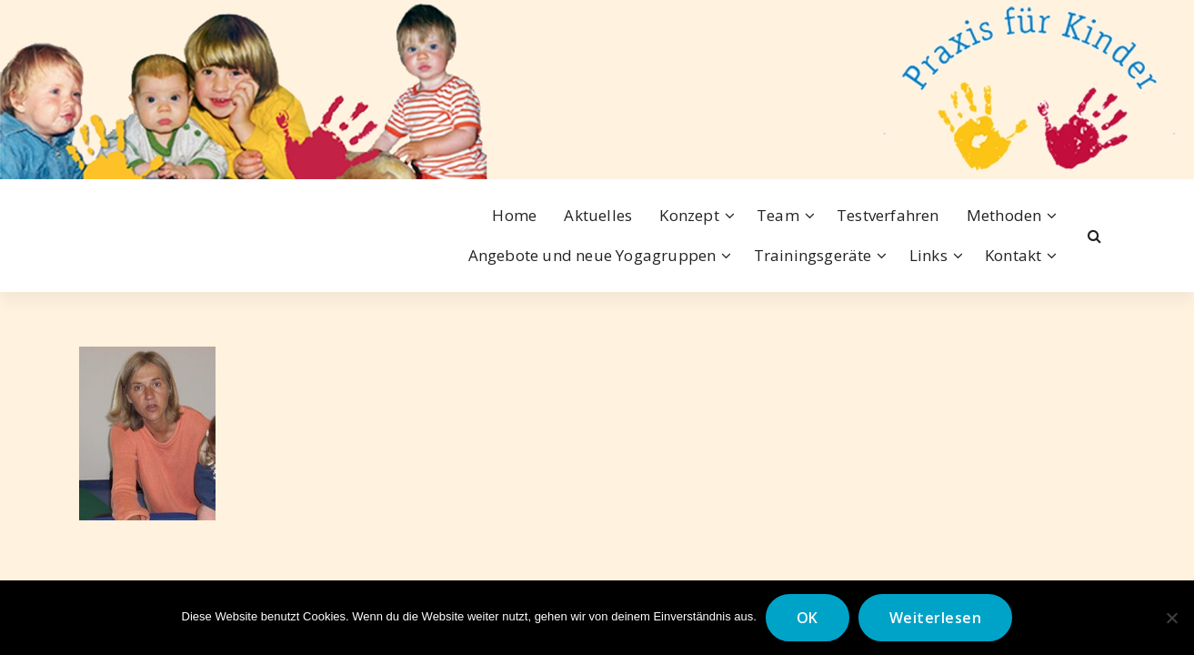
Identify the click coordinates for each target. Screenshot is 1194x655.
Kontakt (1013, 255)
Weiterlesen (935, 618)
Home (514, 215)
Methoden (1004, 215)
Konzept (688, 215)
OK (807, 618)
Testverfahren (888, 215)
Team (778, 215)
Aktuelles (598, 215)
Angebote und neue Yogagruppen (592, 255)
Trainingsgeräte (813, 255)
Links (928, 255)
